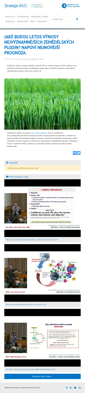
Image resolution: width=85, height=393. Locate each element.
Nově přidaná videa (19, 176)
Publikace (10, 21)
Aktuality (10, 16)
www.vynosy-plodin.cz (39, 133)
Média (33, 21)
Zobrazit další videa (42, 376)
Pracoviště (22, 21)
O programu (23, 16)
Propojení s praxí (39, 16)
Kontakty (42, 21)
